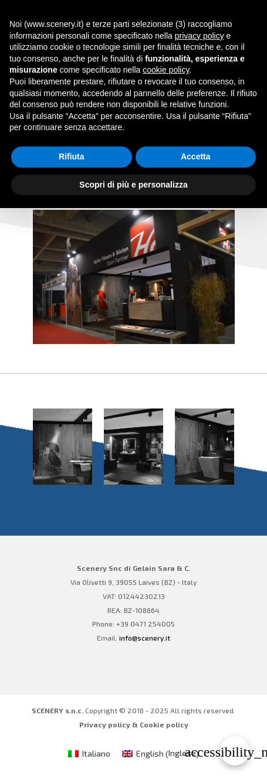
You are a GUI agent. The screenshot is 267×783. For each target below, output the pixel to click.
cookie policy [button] (166, 69)
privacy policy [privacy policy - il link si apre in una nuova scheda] (199, 35)
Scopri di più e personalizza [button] (133, 184)
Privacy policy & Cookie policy (133, 724)
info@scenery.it (144, 638)
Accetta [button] (196, 156)
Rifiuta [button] (72, 156)
